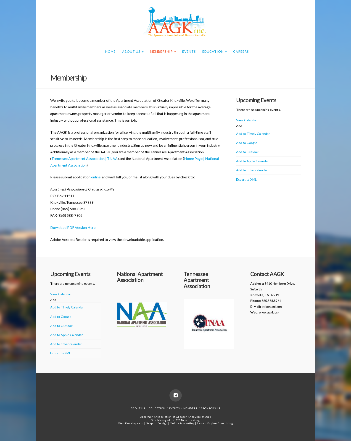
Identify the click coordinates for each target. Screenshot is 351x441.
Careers (241, 51)
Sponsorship (210, 408)
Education (213, 50)
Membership (162, 50)
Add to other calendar (251, 170)
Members (190, 408)
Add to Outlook (247, 152)
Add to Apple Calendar (252, 161)
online (95, 177)
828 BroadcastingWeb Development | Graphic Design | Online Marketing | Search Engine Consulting (175, 422)
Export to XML (246, 179)
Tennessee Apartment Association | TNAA (84, 158)
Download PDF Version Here (72, 227)
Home (110, 51)
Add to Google (246, 143)
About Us (132, 50)
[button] (239, 126)
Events (189, 51)
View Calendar (246, 120)
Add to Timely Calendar (253, 134)
